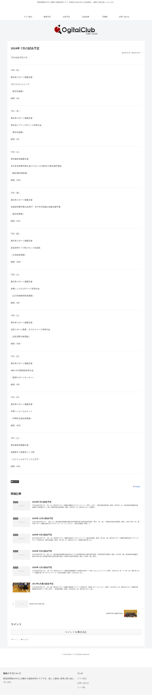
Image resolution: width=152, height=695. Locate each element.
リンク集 (81, 688)
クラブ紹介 (82, 679)
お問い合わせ (83, 683)
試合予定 (14, 481)
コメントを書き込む (76, 632)
